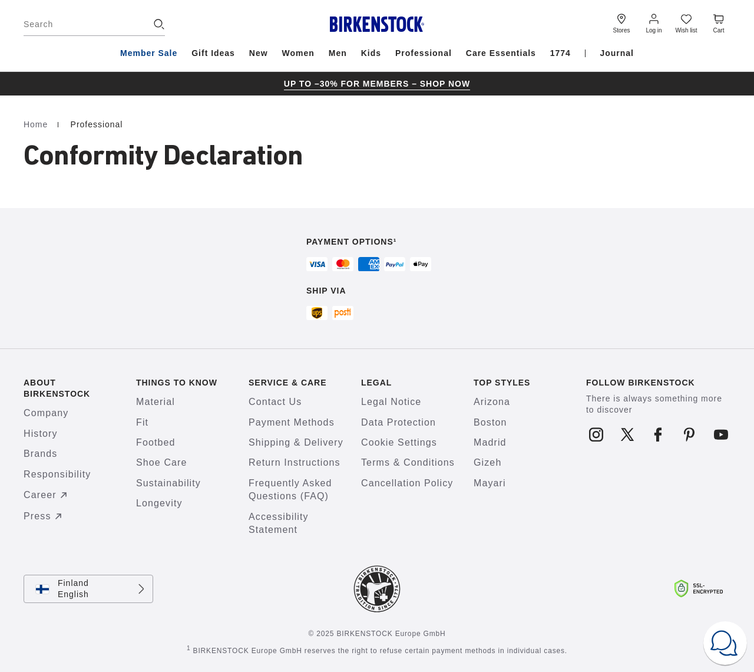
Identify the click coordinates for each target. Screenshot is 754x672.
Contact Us (275, 402)
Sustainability (168, 483)
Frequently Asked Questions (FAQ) (290, 489)
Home (37, 124)
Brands (40, 454)
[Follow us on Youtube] (720, 434)
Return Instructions (294, 462)
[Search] (94, 24)
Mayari (490, 483)
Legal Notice (391, 402)
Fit (142, 422)
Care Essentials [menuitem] (501, 53)
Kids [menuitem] (371, 53)
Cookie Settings (399, 442)
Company (46, 413)
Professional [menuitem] (423, 53)
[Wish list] (686, 22)
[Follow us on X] (627, 434)
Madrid (490, 442)
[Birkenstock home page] (377, 24)
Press (44, 516)
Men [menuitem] (338, 53)
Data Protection (398, 422)
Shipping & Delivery (296, 442)
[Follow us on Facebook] (658, 434)
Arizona (492, 402)
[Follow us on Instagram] (596, 434)
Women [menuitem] (298, 53)
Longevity (159, 503)
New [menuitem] (258, 53)
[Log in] (654, 22)
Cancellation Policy (407, 483)
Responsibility (57, 474)
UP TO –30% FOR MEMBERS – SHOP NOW (377, 83)
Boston (490, 422)
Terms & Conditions (408, 462)
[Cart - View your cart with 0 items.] (718, 22)
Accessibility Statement (279, 523)
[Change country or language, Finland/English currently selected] (88, 589)
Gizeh (487, 462)
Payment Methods (292, 422)
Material (155, 402)
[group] (377, 83)
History (41, 434)
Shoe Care (161, 462)
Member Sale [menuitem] (148, 53)
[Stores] (621, 22)
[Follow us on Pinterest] (689, 434)
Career (47, 495)
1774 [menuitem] (560, 53)
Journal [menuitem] (616, 53)
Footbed (156, 442)
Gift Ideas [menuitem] (213, 53)
